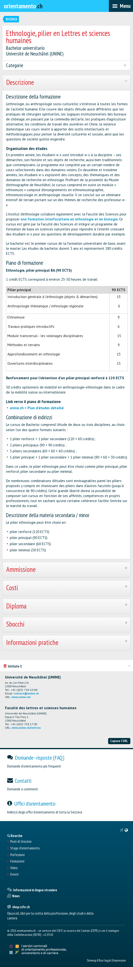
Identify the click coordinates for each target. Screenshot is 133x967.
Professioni (17, 855)
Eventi (14, 874)
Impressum (119, 960)
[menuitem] (124, 830)
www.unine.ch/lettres (26, 727)
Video (14, 868)
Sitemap (91, 960)
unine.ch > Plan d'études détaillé (37, 408)
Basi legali (105, 960)
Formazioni (17, 861)
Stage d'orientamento (25, 848)
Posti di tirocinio (21, 841)
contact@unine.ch (26, 693)
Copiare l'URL (119, 741)
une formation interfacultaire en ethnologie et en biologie (69, 219)
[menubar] (121, 6)
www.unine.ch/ (21, 697)
